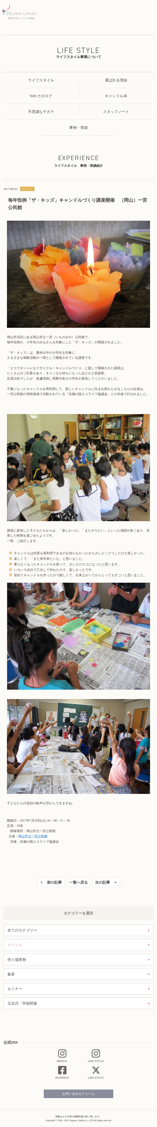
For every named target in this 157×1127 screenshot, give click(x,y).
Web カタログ (41, 96)
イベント (14, 945)
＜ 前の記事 (51, 882)
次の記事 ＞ (106, 882)
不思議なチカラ (41, 112)
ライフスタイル (41, 80)
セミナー (14, 989)
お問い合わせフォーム (78, 1094)
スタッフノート (116, 112)
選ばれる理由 (116, 80)
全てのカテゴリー (22, 930)
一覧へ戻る (78, 882)
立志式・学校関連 (22, 1003)
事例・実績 (78, 128)
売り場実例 (16, 960)
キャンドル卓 (116, 96)
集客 (11, 974)
